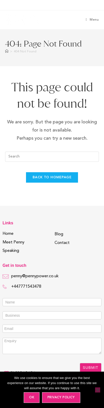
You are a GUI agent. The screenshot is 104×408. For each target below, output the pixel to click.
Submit (90, 368)
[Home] (6, 51)
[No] (97, 389)
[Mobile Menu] (92, 19)
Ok (31, 397)
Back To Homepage (52, 177)
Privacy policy (61, 397)
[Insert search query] (52, 157)
